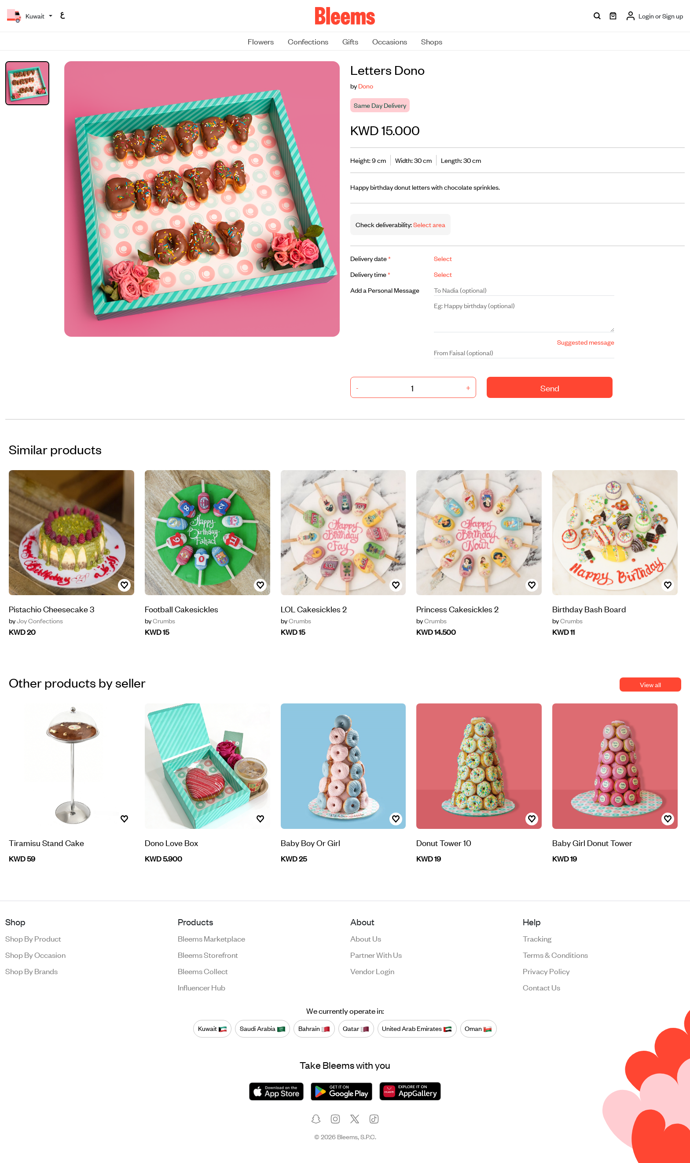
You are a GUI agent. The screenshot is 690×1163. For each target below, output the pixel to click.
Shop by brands (31, 970)
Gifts (350, 41)
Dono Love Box (171, 842)
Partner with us (376, 954)
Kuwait (212, 1028)
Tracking (537, 938)
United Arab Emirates (417, 1028)
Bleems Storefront (208, 954)
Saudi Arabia (263, 1028)
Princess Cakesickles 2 (457, 608)
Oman (478, 1028)
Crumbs (160, 620)
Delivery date (370, 258)
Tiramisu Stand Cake (46, 842)
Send (549, 387)
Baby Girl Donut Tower (592, 842)
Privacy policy (546, 970)
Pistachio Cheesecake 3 (51, 608)
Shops (431, 41)
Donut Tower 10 (443, 842)
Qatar (356, 1028)
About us (365, 938)
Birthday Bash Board (589, 608)
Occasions (389, 41)
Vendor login (372, 970)
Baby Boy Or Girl (310, 842)
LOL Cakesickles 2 (314, 608)
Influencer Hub (201, 987)
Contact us (541, 987)
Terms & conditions (555, 954)
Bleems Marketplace (211, 938)
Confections (308, 41)
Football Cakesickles (181, 608)
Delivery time (370, 274)
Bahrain (314, 1028)
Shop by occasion (35, 954)
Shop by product (33, 938)
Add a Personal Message (384, 289)
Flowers (261, 41)
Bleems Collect (203, 970)
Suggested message (585, 341)
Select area (428, 224)
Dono (365, 85)
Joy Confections (36, 620)
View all (650, 684)
